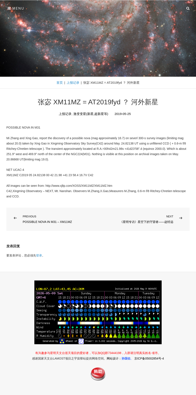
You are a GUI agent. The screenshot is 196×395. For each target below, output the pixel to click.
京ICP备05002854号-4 (149, 358)
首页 (59, 82)
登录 (39, 255)
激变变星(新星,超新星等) (90, 114)
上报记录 (73, 82)
